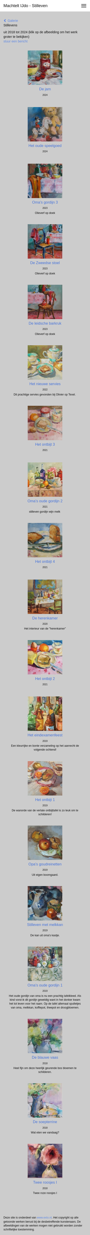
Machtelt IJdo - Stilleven (25, 5)
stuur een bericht (15, 41)
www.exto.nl (44, 1217)
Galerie (10, 20)
